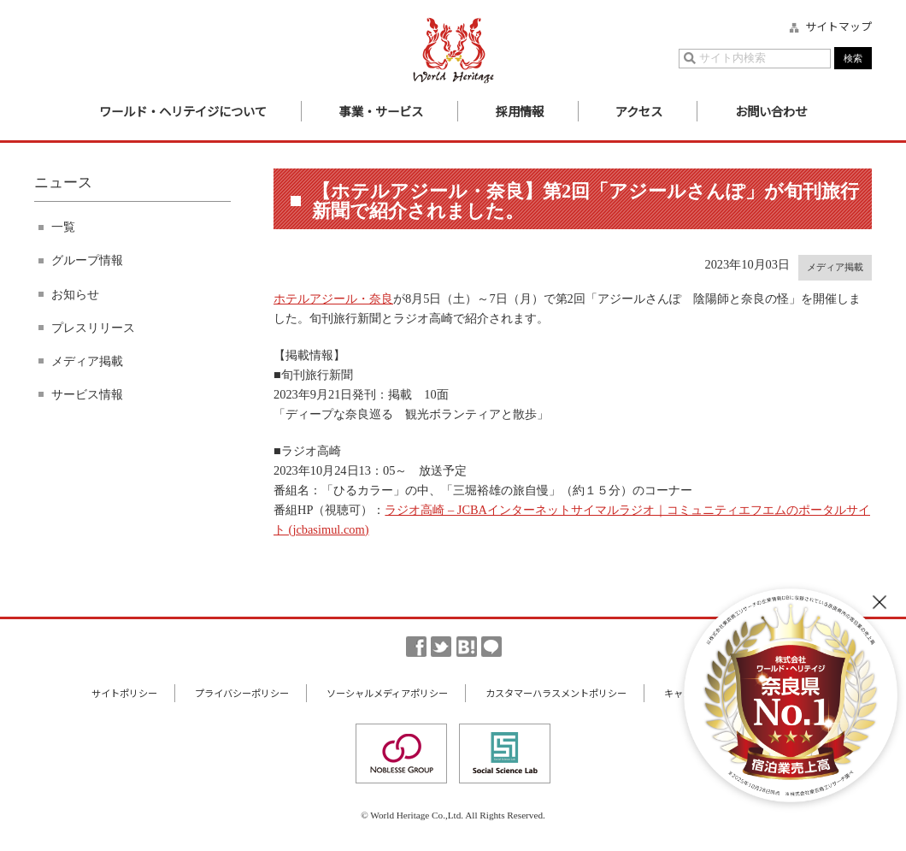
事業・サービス (381, 111)
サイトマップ (838, 26)
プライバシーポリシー (242, 693)
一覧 (63, 226)
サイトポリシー (124, 693)
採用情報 (520, 111)
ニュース (63, 182)
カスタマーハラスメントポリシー (556, 693)
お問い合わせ (771, 111)
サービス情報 (87, 394)
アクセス (638, 111)
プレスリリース (93, 327)
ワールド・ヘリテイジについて (183, 111)
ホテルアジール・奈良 (333, 298)
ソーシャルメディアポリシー (387, 693)
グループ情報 (87, 260)
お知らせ (75, 294)
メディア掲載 (87, 361)
